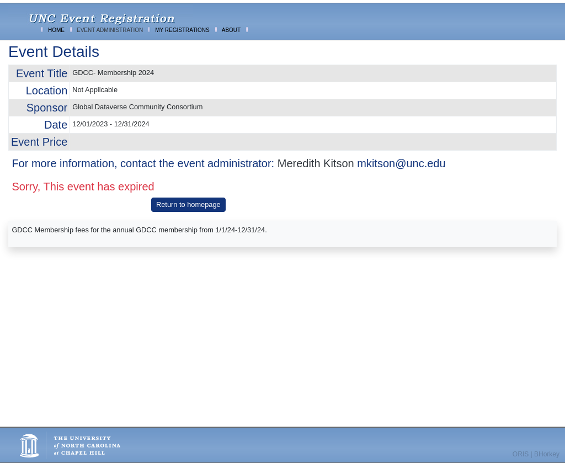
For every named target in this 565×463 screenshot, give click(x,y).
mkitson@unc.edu (401, 163)
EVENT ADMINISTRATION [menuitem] (110, 30)
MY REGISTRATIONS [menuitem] (182, 30)
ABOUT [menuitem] (231, 30)
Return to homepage (188, 204)
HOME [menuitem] (56, 30)
